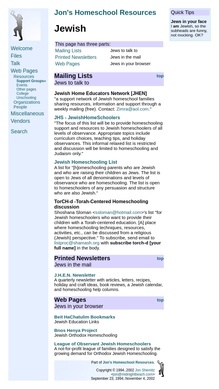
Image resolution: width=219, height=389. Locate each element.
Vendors (20, 121)
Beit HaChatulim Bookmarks (84, 316)
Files (16, 56)
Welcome (22, 48)
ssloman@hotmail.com (118, 212)
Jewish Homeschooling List (85, 162)
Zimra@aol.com (132, 108)
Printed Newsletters (76, 57)
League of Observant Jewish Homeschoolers (102, 343)
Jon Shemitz (145, 370)
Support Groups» (31, 81)
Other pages (26, 89)
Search (19, 131)
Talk (15, 63)
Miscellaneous (27, 114)
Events (21, 85)
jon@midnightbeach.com (133, 374)
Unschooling (26, 98)
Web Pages (24, 71)
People (20, 107)
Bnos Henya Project (75, 330)
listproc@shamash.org (76, 242)
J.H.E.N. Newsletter (74, 275)
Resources (24, 76)
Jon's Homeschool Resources (105, 12)
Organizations (27, 102)
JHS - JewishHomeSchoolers (87, 117)
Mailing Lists (68, 50)
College (22, 93)
